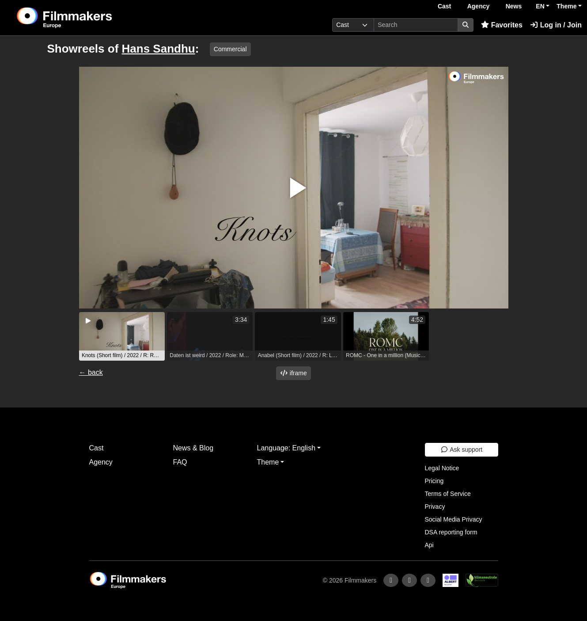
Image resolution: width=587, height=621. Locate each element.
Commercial (230, 49)
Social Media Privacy (453, 519)
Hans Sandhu (158, 48)
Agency (478, 6)
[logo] (86, 17)
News (514, 6)
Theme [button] (566, 6)
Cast (444, 6)
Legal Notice (442, 468)
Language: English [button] (286, 448)
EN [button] (540, 6)
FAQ (180, 462)
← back (91, 372)
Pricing (434, 480)
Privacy (435, 506)
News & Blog (193, 448)
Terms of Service (448, 493)
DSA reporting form (451, 532)
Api (429, 545)
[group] (122, 336)
